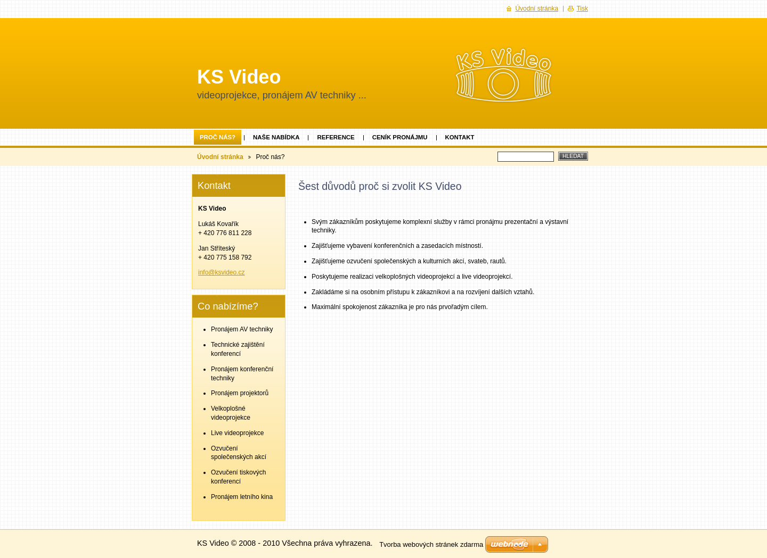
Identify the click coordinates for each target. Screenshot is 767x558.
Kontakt (460, 137)
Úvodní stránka (220, 157)
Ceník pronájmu (400, 137)
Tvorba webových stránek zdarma (431, 544)
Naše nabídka (276, 137)
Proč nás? (217, 137)
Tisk (582, 8)
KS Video (239, 77)
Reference (335, 137)
